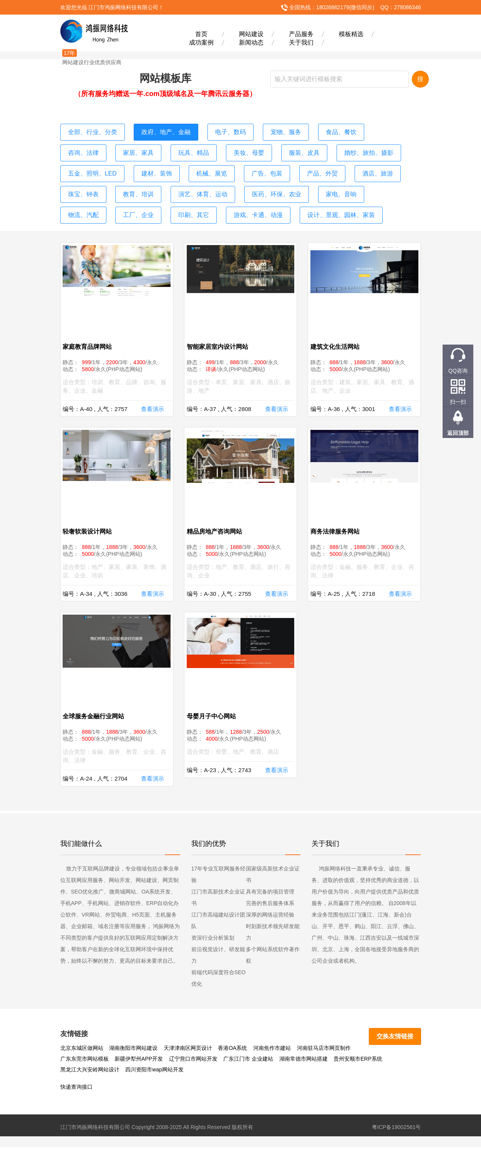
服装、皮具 (235, 149)
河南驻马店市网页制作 (324, 1050)
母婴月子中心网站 (214, 717)
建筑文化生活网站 (338, 338)
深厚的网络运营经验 (270, 917)
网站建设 (251, 33)
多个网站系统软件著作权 (273, 957)
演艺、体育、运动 (89, 186)
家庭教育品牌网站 (90, 338)
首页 (201, 33)
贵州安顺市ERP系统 (303, 1061)
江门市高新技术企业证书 (218, 899)
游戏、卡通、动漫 (89, 205)
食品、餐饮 (319, 131)
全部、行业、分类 (89, 131)
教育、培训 (390, 168)
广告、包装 (184, 168)
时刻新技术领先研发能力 (273, 934)
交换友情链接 (397, 1037)
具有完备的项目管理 (270, 893)
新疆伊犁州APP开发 (84, 1061)
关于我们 (301, 42)
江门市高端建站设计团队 (218, 922)
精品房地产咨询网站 (217, 527)
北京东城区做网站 (81, 1050)
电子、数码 (216, 131)
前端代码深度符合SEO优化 (218, 980)
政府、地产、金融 (156, 131)
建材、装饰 (81, 168)
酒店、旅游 (287, 168)
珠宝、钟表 (338, 168)
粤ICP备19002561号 (396, 1129)
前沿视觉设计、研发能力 (218, 957)
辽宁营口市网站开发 (138, 1061)
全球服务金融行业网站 (97, 717)
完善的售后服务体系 (270, 905)
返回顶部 (458, 433)
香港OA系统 (232, 1050)
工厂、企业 (319, 186)
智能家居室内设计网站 (220, 338)
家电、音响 (216, 186)
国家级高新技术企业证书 (273, 876)
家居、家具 (81, 149)
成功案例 (201, 42)
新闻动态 (251, 42)
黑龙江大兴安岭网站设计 (363, 1061)
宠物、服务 (267, 131)
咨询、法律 (370, 131)
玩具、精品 (132, 149)
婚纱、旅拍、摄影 (295, 149)
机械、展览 (132, 168)
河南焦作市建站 (272, 1050)
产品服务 (301, 33)
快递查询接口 (76, 1089)
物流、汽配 (267, 186)
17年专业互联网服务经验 (218, 876)
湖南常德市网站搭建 (249, 1061)
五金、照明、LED (362, 149)
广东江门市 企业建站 (194, 1061)
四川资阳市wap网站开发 (89, 1071)
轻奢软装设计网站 (90, 527)
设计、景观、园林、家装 (164, 205)
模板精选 (351, 33)
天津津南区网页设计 (188, 1050)
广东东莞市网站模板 (381, 1050)
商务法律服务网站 (338, 527)
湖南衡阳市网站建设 (133, 1050)
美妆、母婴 (184, 149)
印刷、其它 (370, 186)
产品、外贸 (235, 168)
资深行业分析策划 (212, 940)
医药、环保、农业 (156, 186)
